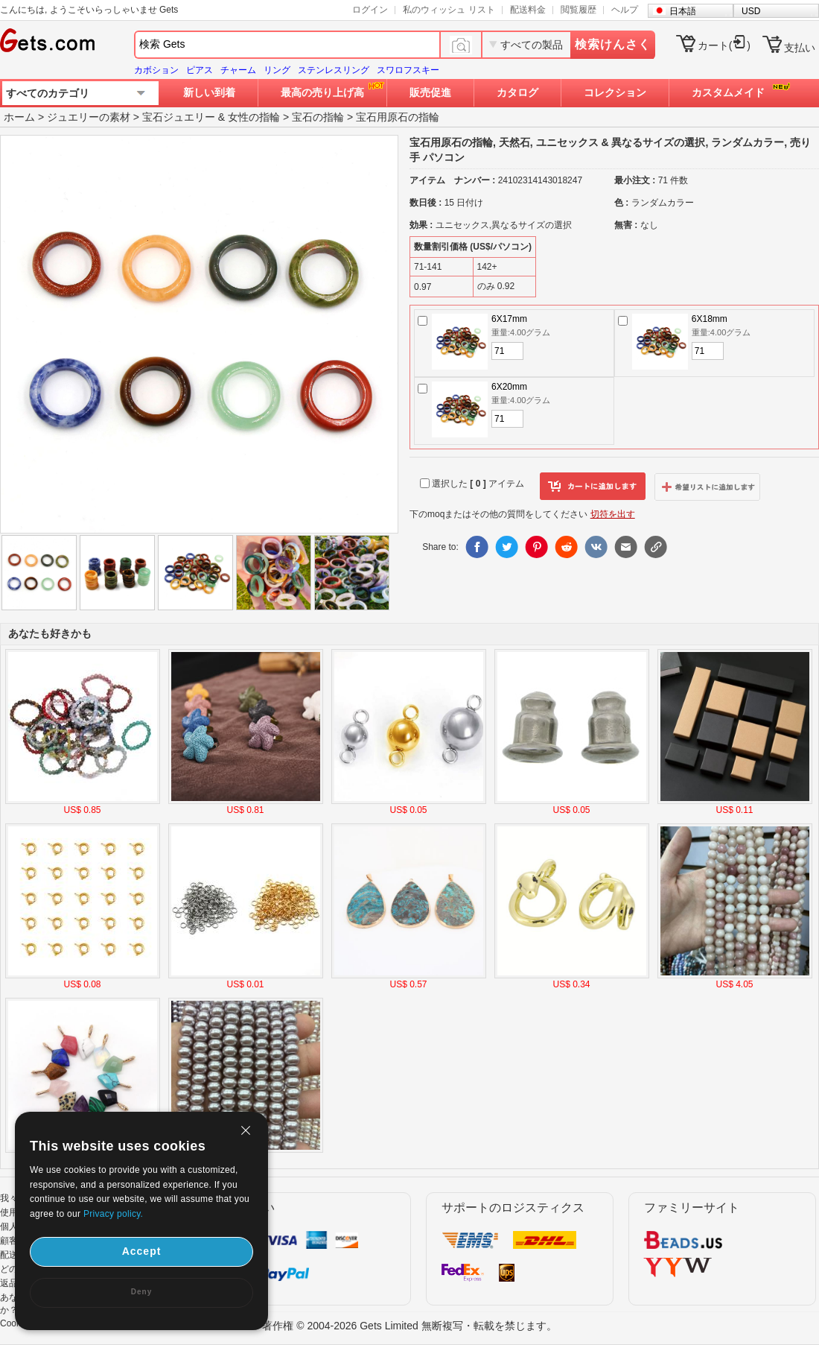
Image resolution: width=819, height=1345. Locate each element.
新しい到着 (209, 92)
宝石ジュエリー (178, 117)
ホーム (19, 117)
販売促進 (430, 92)
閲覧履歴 (578, 9)
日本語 (682, 11)
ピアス (199, 70)
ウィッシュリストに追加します (707, 486)
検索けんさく (613, 44)
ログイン (370, 9)
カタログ (517, 92)
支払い (799, 48)
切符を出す (612, 514)
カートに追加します (592, 486)
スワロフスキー (408, 70)
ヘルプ (624, 9)
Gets (47, 40)
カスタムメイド (728, 92)
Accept (142, 1251)
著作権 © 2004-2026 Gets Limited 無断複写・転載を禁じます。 (409, 1326)
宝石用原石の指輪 (397, 117)
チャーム (238, 70)
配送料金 (528, 9)
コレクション (615, 92)
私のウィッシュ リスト (448, 9)
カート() (724, 45)
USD (751, 11)
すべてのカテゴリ (47, 93)
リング (277, 70)
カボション (156, 70)
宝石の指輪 (318, 117)
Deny (141, 1292)
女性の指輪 (254, 117)
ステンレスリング (333, 70)
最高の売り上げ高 (322, 92)
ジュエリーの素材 (88, 117)
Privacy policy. (113, 1214)
